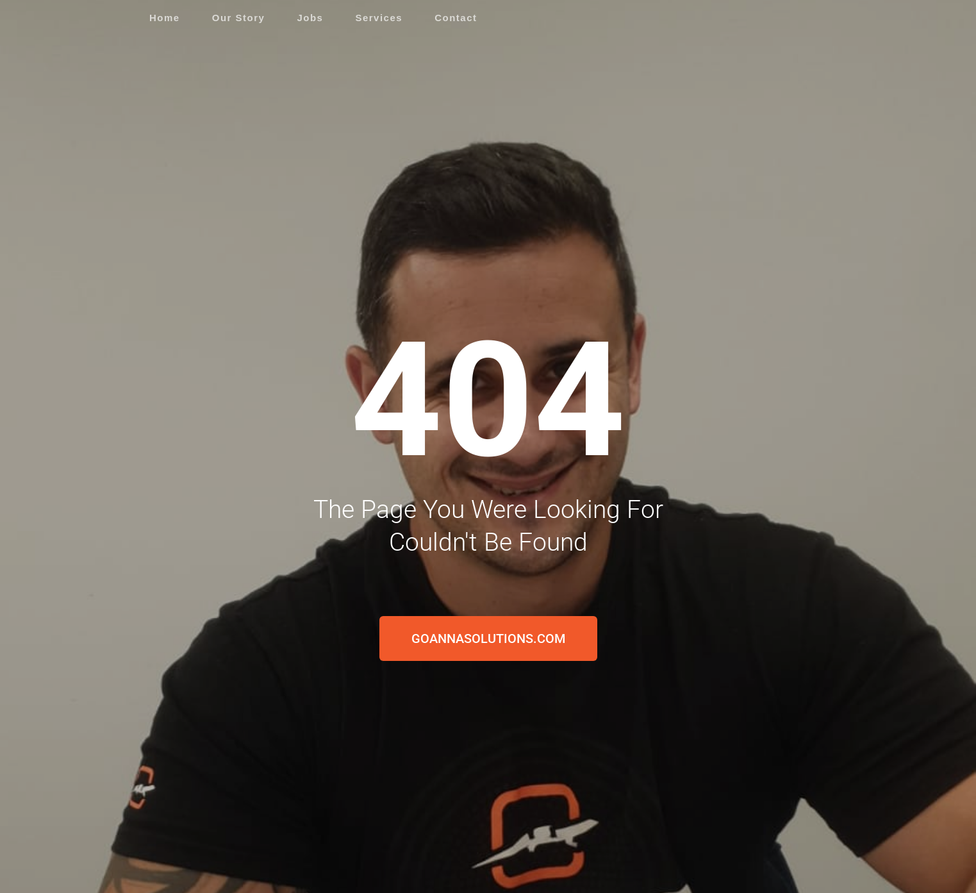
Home (164, 17)
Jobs (310, 17)
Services (378, 17)
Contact (455, 17)
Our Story (238, 17)
